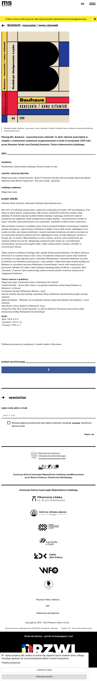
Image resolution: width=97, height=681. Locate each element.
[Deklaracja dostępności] (48, 613)
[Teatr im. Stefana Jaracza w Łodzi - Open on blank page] (48, 513)
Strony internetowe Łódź (82, 628)
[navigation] (92, 4)
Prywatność (45, 628)
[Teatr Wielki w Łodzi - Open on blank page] (48, 542)
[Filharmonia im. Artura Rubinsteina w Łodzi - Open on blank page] (48, 499)
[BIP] (48, 606)
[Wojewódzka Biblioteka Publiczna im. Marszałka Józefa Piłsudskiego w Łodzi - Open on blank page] (48, 584)
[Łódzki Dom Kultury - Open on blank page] (48, 556)
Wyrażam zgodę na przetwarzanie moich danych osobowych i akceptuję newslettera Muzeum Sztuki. (52, 424)
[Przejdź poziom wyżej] (3, 25)
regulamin (76, 423)
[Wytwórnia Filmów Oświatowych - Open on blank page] (48, 570)
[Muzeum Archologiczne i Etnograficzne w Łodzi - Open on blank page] (48, 527)
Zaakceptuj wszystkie (44, 677)
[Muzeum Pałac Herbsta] (48, 599)
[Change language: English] (82, 4)
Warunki (54, 628)
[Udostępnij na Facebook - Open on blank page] (48, 369)
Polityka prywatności (11, 662)
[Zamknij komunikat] (95, 19)
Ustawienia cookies (44, 670)
